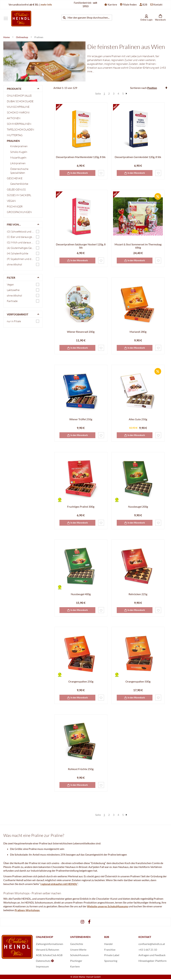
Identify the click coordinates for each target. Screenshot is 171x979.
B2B (144, 4)
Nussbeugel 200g (138, 506)
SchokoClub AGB (52, 955)
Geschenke (14, 178)
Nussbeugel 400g (81, 594)
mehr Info (46, 4)
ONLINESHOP (44, 936)
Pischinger (15, 206)
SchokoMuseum (79, 955)
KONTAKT (144, 936)
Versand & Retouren (47, 949)
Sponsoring (110, 960)
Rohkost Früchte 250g (81, 769)
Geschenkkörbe (19, 183)
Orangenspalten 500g (137, 681)
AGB (38, 955)
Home (6, 37)
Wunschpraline (18, 106)
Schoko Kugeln (18, 152)
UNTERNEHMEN (80, 936)
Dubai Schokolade (20, 101)
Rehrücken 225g (138, 594)
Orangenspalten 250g (80, 681)
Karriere (112, 4)
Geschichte (76, 943)
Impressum (42, 966)
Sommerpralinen (19, 123)
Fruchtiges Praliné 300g (80, 506)
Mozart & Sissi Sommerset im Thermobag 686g (138, 246)
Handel (108, 943)
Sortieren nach (138, 87)
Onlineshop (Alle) (19, 95)
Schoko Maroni (18, 112)
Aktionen (13, 118)
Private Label (111, 955)
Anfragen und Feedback (151, 955)
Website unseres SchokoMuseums (107, 906)
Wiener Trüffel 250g (80, 419)
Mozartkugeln (18, 157)
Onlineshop (22, 37)
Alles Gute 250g (138, 419)
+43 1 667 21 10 (147, 949)
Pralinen (13, 140)
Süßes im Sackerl (19, 195)
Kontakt (157, 4)
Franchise (109, 949)
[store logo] (21, 18)
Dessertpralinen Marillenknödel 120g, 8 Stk (81, 157)
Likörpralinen (18, 163)
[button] (101, 173)
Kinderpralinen (19, 146)
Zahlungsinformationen (49, 943)
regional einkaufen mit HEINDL (58, 883)
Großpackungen (19, 212)
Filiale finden (130, 4)
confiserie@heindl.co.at (151, 943)
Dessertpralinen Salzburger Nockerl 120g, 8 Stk (81, 246)
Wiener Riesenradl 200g (81, 331)
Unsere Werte (78, 949)
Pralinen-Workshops (27, 910)
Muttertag (15, 135)
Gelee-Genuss (16, 189)
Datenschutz (43, 960)
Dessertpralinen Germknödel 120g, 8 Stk (138, 157)
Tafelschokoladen (20, 129)
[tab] (23, 88)
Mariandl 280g (138, 331)
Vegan (11, 200)
